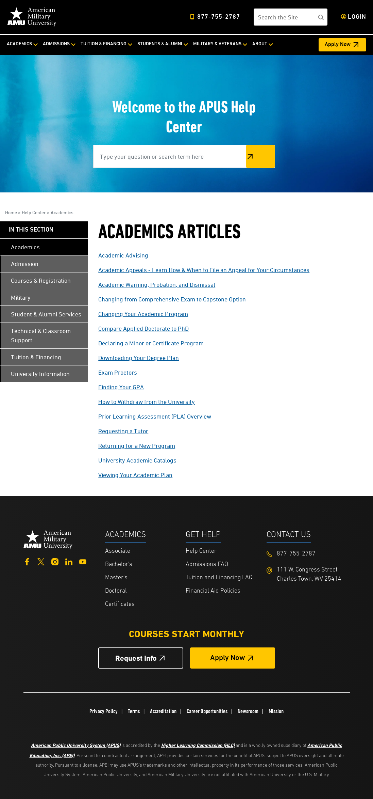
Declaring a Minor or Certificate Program (151, 343)
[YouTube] (82, 561)
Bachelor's (118, 564)
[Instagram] (54, 561)
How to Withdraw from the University (146, 401)
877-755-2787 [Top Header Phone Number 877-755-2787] (218, 17)
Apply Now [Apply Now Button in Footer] (227, 658)
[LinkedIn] (68, 561)
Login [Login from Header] (357, 17)
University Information (40, 373)
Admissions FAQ (207, 564)
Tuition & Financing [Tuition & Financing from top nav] (103, 44)
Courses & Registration (41, 280)
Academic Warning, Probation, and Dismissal (156, 284)
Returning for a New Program (136, 445)
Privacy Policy (103, 711)
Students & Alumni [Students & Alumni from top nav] (159, 44)
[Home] (32, 17)
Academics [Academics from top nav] (19, 44)
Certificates (120, 604)
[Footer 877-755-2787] (307, 554)
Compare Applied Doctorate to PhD (143, 328)
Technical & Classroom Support (41, 335)
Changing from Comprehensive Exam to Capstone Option (172, 299)
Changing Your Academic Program (143, 313)
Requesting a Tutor (123, 431)
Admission (24, 263)
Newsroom (248, 711)
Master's (116, 578)
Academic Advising (123, 255)
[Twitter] (41, 561)
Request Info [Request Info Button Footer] (136, 658)
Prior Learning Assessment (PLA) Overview (154, 416)
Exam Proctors (117, 372)
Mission (276, 711)
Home (11, 212)
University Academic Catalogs (137, 460)
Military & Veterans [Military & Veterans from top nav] (217, 44)
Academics (62, 212)
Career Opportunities (207, 711)
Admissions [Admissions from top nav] (56, 44)
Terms (134, 711)
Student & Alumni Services (46, 314)
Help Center (34, 212)
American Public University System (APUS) (75, 745)
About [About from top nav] (259, 44)
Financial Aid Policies (213, 591)
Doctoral (116, 591)
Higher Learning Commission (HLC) (198, 745)
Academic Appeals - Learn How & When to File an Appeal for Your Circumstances (203, 269)
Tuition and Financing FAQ (219, 578)
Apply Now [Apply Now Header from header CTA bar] (338, 44)
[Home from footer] (48, 539)
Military (21, 297)
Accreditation (163, 711)
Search (260, 156)
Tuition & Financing (36, 357)
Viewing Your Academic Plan (135, 475)
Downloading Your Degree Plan (138, 357)
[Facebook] (27, 561)
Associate (117, 551)
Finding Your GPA (121, 387)
